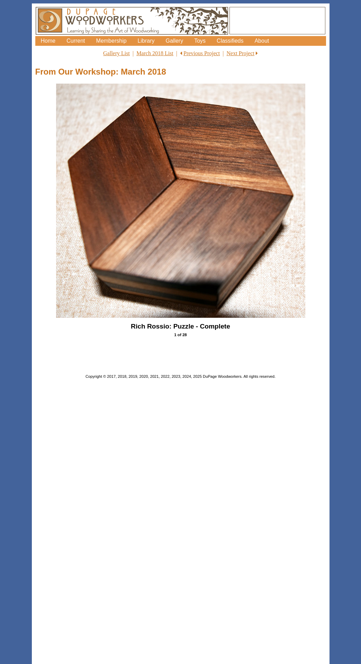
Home (48, 41)
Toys (200, 41)
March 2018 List (154, 53)
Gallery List (116, 53)
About (261, 41)
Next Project (240, 53)
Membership (111, 41)
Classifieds (230, 41)
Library (146, 41)
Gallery (174, 41)
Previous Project (201, 53)
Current (75, 41)
